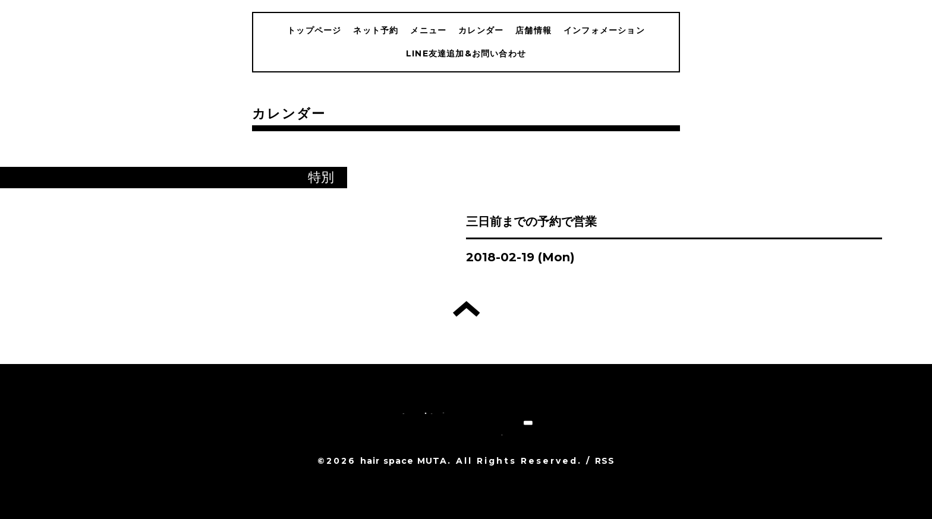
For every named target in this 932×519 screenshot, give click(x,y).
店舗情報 (533, 30)
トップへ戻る (466, 309)
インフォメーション (604, 30)
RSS (605, 460)
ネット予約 (375, 30)
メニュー (428, 30)
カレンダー (480, 30)
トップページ (314, 30)
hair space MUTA (404, 460)
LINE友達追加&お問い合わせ (466, 53)
